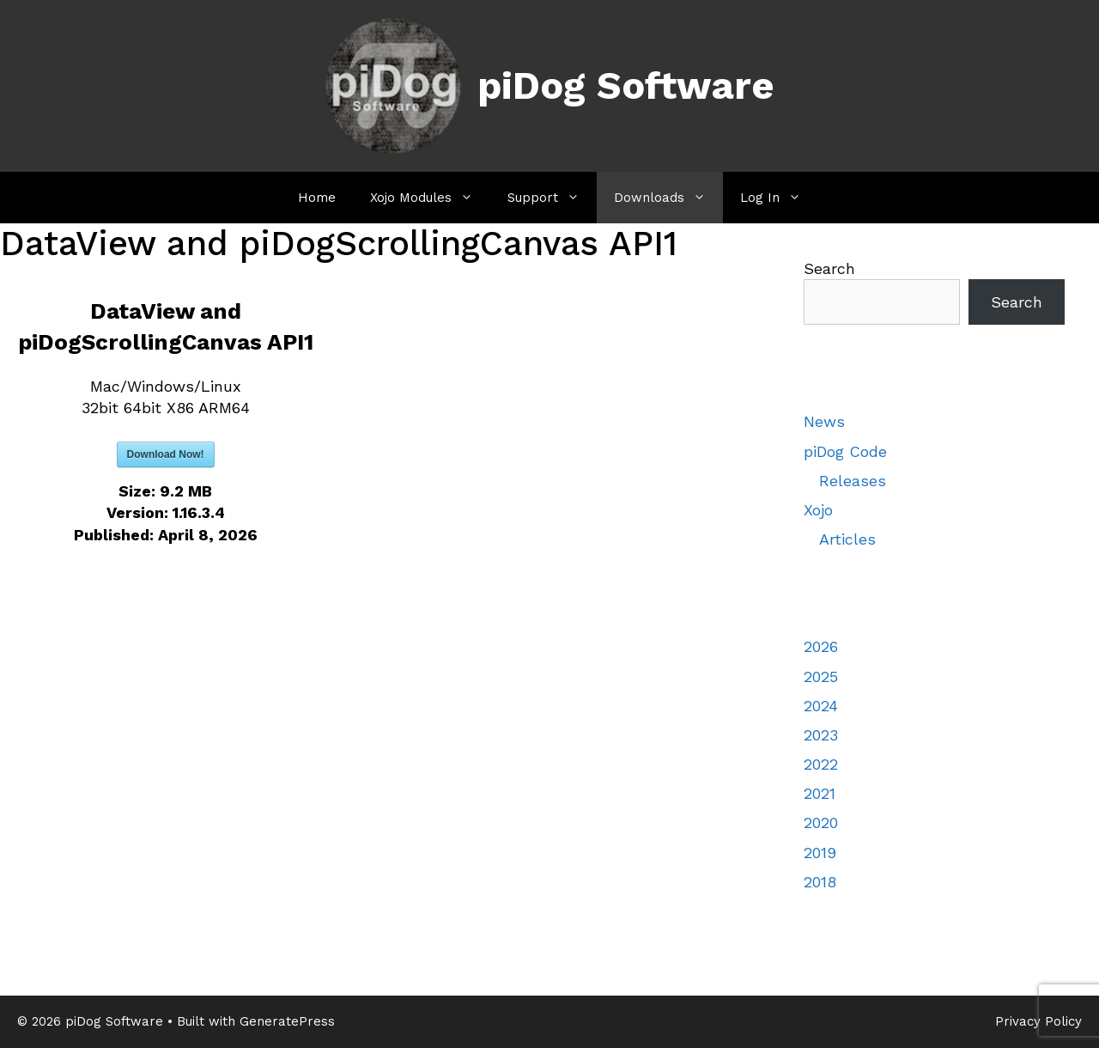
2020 (821, 822)
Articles (847, 539)
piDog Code (845, 451)
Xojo (818, 510)
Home (317, 197)
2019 (820, 853)
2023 (821, 735)
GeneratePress (287, 1021)
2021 (819, 793)
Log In (779, 197)
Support (552, 197)
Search (829, 268)
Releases (852, 481)
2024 (821, 706)
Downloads (668, 197)
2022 (821, 764)
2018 (820, 882)
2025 (821, 676)
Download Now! (165, 454)
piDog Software (625, 85)
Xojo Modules (430, 197)
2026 (821, 646)
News (824, 421)
